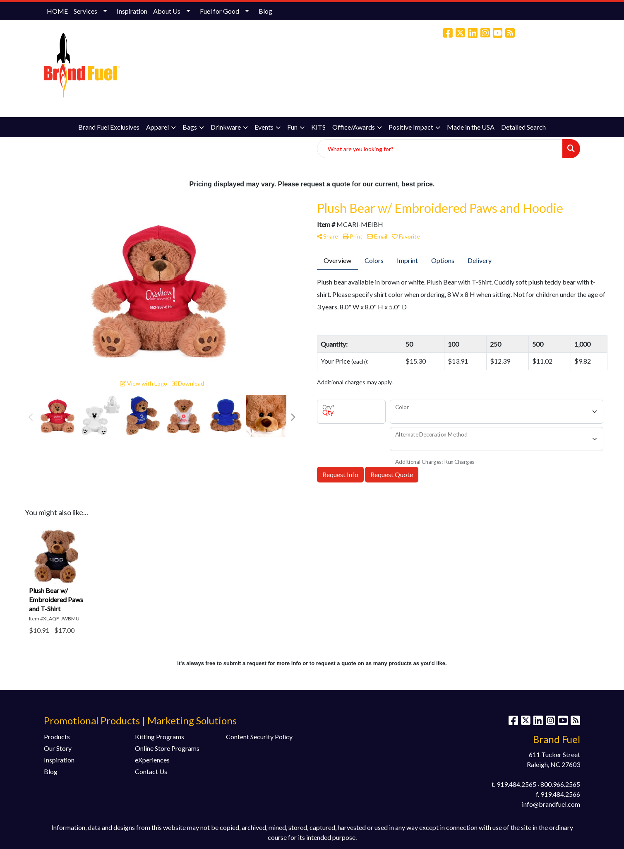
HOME (57, 11)
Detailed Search (523, 127)
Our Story (58, 748)
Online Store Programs (167, 748)
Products (57, 736)
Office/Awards (353, 127)
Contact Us (151, 771)
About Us (166, 11)
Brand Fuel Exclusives (108, 127)
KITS (318, 127)
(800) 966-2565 (456, 68)
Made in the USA (470, 127)
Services (85, 11)
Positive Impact (411, 127)
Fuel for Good (219, 11)
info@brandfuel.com (513, 68)
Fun (292, 127)
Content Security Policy (259, 736)
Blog (265, 11)
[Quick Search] (440, 148)
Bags (189, 127)
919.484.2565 (516, 784)
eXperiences (152, 760)
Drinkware (226, 127)
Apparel (157, 127)
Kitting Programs (159, 736)
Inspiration (132, 11)
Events (264, 127)
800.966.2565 (560, 784)
